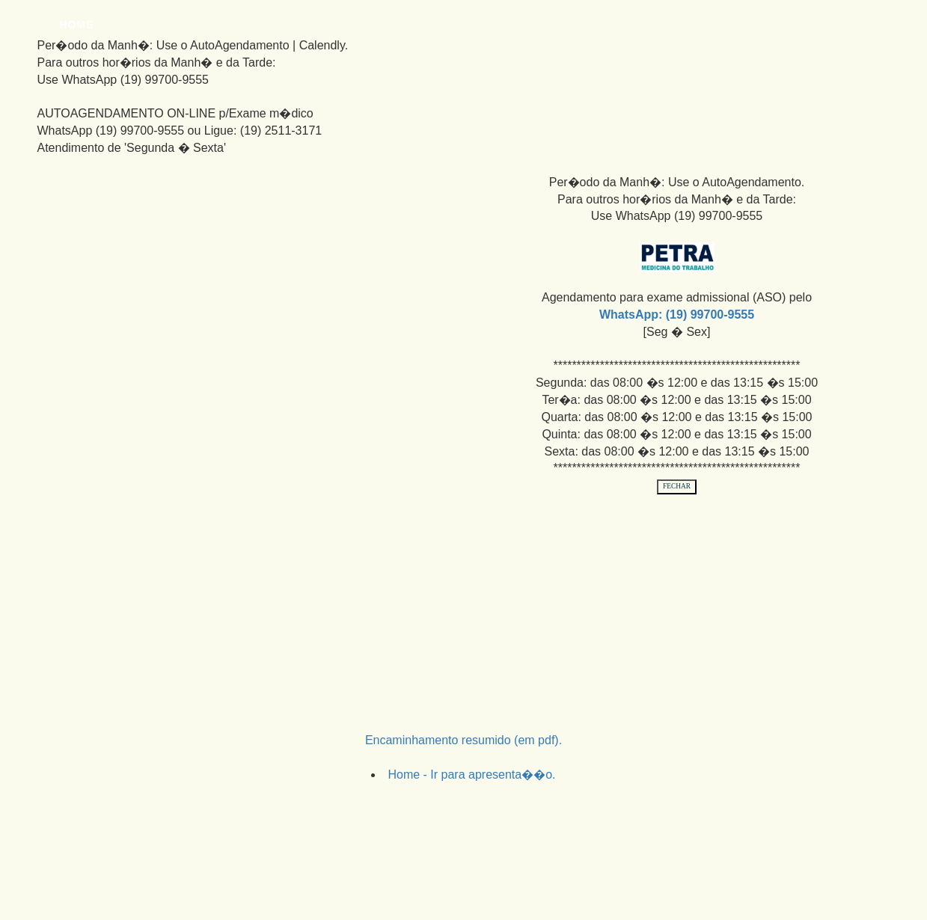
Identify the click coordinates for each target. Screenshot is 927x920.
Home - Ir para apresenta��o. (471, 774)
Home (77, 25)
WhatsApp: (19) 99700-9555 (676, 314)
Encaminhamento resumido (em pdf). (463, 740)
